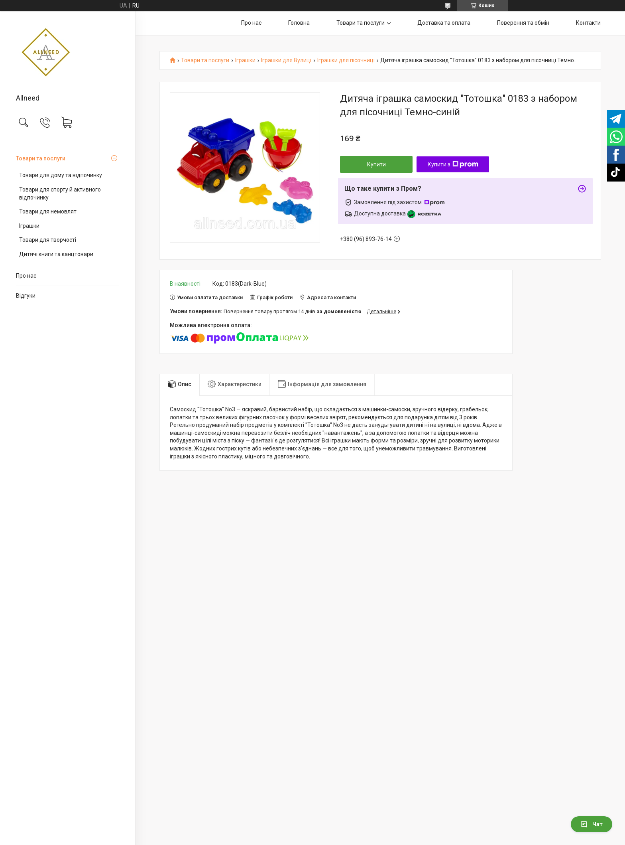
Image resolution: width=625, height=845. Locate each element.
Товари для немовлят (48, 211)
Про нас (26, 275)
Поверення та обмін (523, 23)
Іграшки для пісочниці (346, 60)
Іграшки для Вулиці (286, 60)
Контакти (588, 23)
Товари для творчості (47, 240)
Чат (591, 824)
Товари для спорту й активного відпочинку (60, 193)
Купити (376, 164)
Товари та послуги (40, 158)
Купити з (453, 164)
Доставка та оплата (443, 23)
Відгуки (25, 295)
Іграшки (29, 226)
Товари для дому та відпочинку (60, 175)
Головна (299, 23)
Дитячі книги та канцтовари (56, 254)
